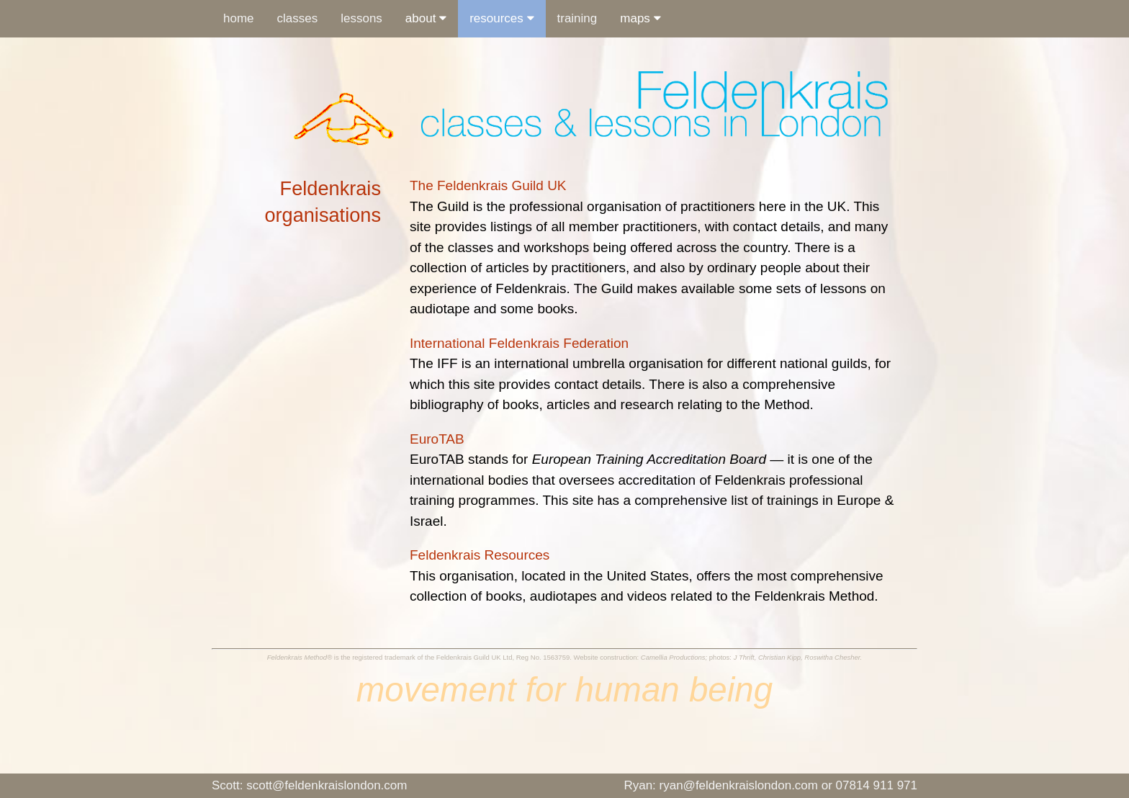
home (238, 18)
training (577, 18)
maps (640, 18)
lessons (361, 18)
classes (297, 18)
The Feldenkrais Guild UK (488, 185)
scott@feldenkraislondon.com (309, 785)
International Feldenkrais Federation (519, 343)
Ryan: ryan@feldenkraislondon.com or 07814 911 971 (770, 785)
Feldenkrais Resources (479, 554)
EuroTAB (437, 439)
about (425, 18)
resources (501, 18)
